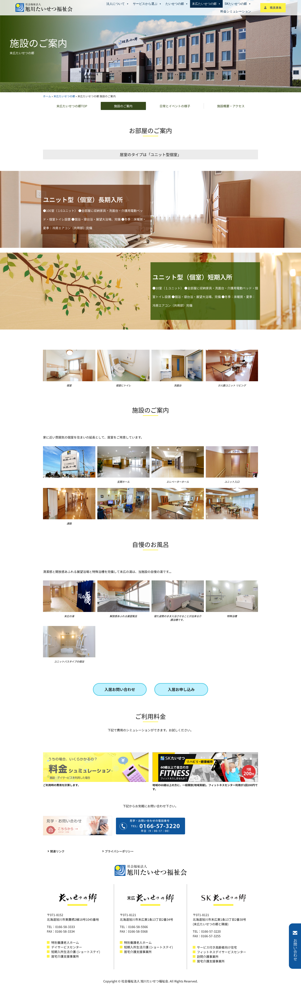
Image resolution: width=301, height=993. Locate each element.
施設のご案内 (123, 106)
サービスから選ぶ (147, 4)
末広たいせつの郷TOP (71, 106)
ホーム (47, 96)
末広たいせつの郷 (206, 4)
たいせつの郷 (176, 4)
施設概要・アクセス (231, 106)
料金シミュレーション (235, 11)
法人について (117, 4)
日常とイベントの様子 (175, 106)
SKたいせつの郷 (238, 4)
